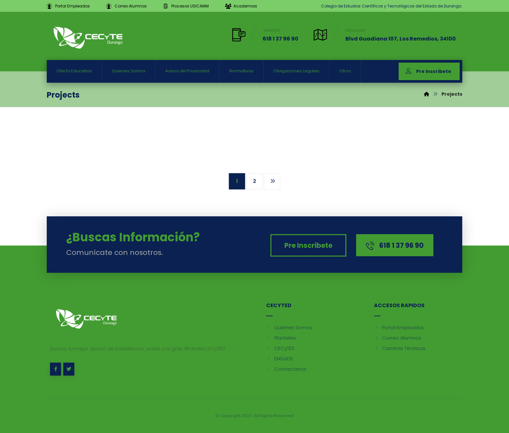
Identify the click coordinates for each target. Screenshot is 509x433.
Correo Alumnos (397, 337)
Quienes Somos (289, 327)
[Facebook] (55, 369)
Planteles (281, 337)
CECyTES (280, 348)
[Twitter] (68, 369)
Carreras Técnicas (400, 348)
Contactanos (286, 369)
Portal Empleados (399, 327)
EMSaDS (279, 358)
